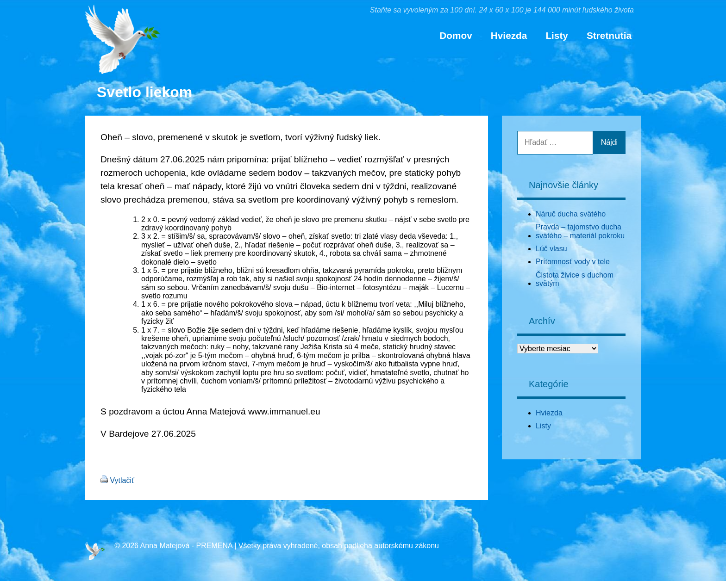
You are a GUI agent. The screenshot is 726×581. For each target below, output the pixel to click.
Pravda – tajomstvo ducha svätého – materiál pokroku (580, 231)
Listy (556, 35)
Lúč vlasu (551, 249)
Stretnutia (609, 35)
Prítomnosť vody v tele (573, 262)
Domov (455, 35)
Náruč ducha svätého (571, 214)
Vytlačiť (122, 480)
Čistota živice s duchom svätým (574, 279)
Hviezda (509, 35)
